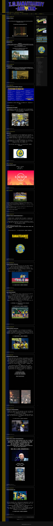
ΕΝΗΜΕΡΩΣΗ (9, 42)
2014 (38, 77)
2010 (38, 82)
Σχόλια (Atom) (21, 519)
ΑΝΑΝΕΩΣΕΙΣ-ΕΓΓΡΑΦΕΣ (12, 107)
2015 (38, 76)
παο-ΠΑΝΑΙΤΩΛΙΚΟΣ (11, 292)
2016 (38, 75)
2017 (38, 74)
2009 (38, 83)
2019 (38, 59)
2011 (38, 81)
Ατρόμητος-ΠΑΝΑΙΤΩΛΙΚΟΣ (12, 409)
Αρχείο (31, 13)
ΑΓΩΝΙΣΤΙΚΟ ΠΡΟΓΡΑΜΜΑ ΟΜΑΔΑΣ (14, 86)
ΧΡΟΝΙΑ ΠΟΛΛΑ (10, 18)
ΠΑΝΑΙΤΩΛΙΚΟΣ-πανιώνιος (12, 328)
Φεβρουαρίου (40, 71)
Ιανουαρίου (40, 72)
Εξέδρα (36, 13)
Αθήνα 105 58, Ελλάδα (11, 259)
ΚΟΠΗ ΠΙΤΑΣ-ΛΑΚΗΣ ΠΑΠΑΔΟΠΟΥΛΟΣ (15, 438)
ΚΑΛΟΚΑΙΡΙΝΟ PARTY (11, 165)
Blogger (30, 524)
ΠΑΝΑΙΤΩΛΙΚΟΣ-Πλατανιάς (12, 264)
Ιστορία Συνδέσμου (16, 13)
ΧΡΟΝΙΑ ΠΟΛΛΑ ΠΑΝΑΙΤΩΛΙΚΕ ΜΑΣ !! (15, 215)
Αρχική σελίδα (9, 13)
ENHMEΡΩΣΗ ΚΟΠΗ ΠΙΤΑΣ (12, 356)
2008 (38, 84)
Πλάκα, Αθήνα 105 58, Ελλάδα (12, 485)
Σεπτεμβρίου (40, 66)
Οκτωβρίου (39, 65)
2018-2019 (9, 133)
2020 (38, 58)
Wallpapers (41, 13)
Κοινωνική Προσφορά (25, 13)
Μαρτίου (39, 70)
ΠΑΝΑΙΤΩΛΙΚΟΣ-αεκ (11, 489)
